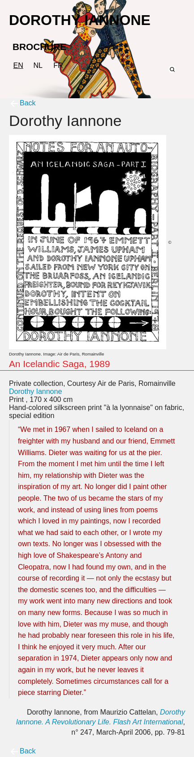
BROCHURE (39, 47)
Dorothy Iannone (35, 391)
